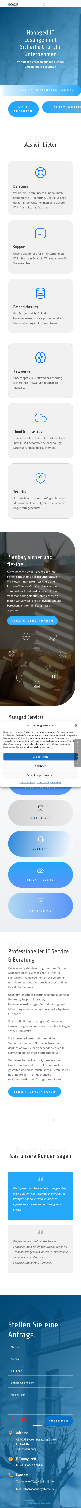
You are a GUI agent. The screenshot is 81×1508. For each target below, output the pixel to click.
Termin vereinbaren (32, 620)
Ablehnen (40, 765)
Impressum (55, 782)
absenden (59, 1420)
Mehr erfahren (23, 109)
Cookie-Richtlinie (27, 782)
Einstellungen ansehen (40, 775)
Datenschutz (43, 782)
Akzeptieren (40, 756)
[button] (76, 725)
